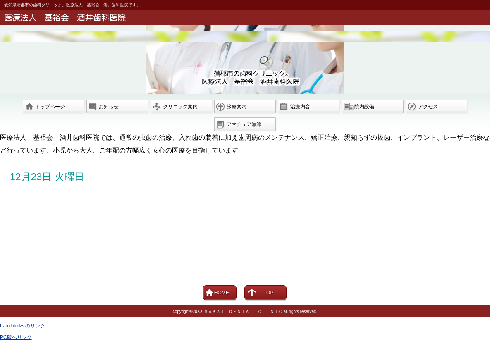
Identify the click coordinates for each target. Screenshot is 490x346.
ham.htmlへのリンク (22, 326)
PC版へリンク (16, 337)
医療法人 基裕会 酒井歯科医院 (246, 17)
